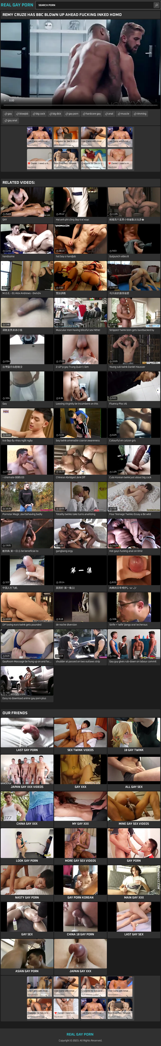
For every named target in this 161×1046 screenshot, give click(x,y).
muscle (125, 114)
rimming (141, 114)
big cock (40, 114)
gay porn (73, 114)
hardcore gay (93, 114)
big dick (57, 114)
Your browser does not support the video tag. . (80, 64)
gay (10, 114)
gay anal (12, 120)
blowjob (23, 114)
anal (110, 114)
